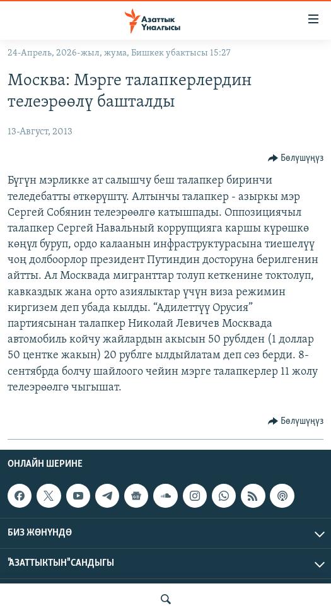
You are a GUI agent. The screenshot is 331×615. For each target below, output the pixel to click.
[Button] (296, 158)
